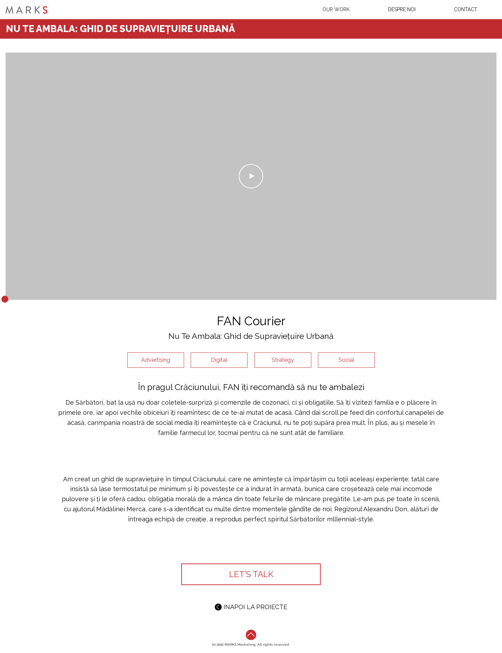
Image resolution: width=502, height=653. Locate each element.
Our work (336, 9)
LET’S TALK (251, 574)
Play (251, 176)
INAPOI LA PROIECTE (251, 607)
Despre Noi (402, 9)
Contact (465, 9)
